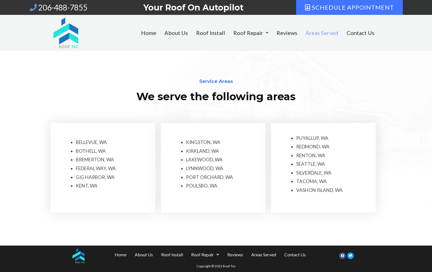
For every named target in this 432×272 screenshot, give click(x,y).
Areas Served (308, 32)
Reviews (273, 32)
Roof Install (197, 32)
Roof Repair (237, 32)
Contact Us (347, 32)
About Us (163, 32)
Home (135, 32)
